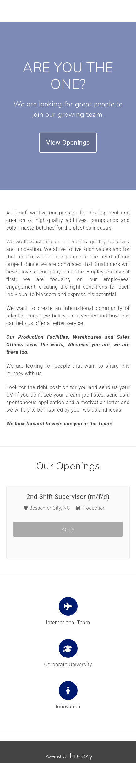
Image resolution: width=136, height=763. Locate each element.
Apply (68, 529)
